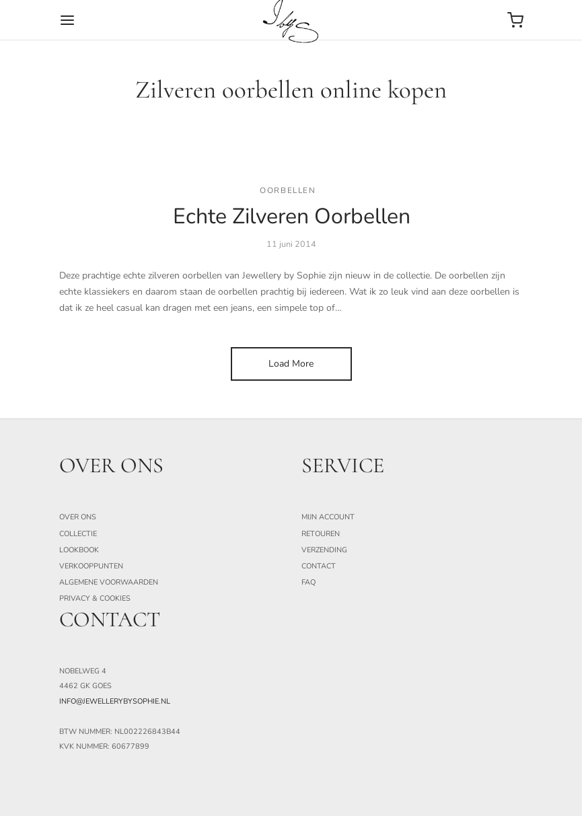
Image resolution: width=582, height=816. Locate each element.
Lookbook (79, 550)
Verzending (324, 550)
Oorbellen (288, 190)
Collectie (78, 534)
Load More (291, 363)
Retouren (320, 534)
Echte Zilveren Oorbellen (291, 216)
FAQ (308, 582)
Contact (318, 566)
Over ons (77, 517)
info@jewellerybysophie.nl (114, 701)
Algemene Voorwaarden (108, 582)
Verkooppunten (91, 566)
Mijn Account (328, 517)
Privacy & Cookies (95, 598)
